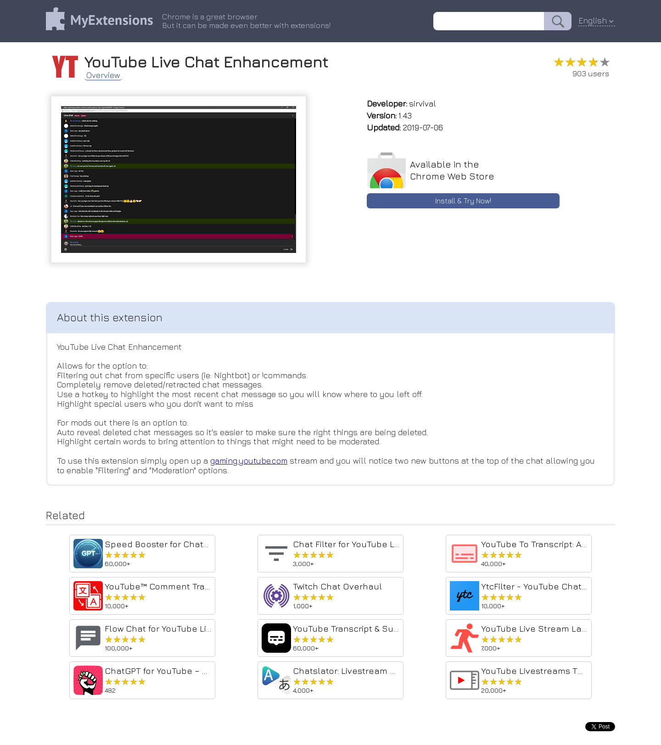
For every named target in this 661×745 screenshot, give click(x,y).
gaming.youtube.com (250, 460)
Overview (103, 75)
